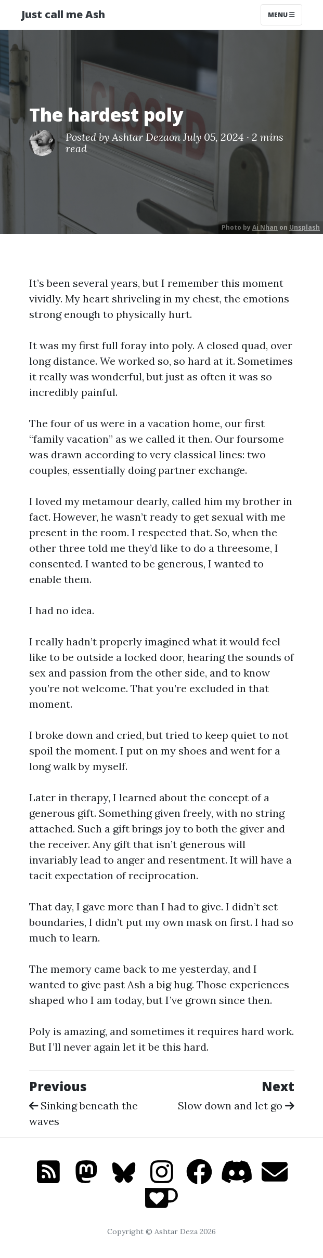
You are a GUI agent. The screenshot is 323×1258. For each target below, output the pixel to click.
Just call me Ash (63, 14)
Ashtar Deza (140, 136)
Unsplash (304, 227)
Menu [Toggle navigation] (281, 14)
